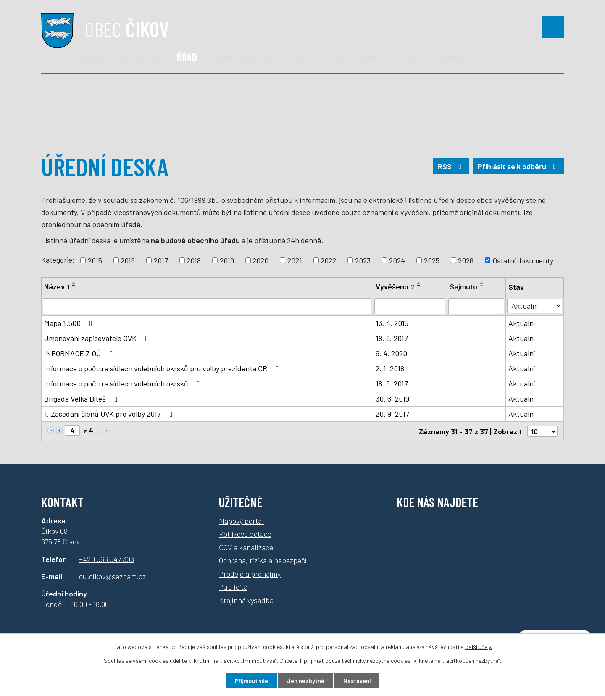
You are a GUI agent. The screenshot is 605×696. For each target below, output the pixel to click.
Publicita (233, 586)
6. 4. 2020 (391, 353)
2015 (95, 260)
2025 (431, 260)
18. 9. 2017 (392, 338)
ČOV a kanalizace (246, 547)
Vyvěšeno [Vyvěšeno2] (395, 286)
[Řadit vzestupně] (74, 282)
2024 (397, 260)
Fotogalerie (360, 56)
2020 (260, 260)
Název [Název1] (57, 286)
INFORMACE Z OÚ (80, 353)
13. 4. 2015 (392, 323)
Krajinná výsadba (246, 599)
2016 (128, 260)
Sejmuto (463, 286)
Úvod (93, 56)
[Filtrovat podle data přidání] (409, 306)
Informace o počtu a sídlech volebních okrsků (123, 383)
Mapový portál (241, 520)
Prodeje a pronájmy (250, 573)
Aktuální (521, 323)
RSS (451, 166)
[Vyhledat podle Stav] (534, 305)
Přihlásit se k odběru (519, 166)
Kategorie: (58, 259)
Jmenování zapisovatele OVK (98, 338)
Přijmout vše (251, 680)
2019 (227, 260)
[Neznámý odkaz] (51, 429)
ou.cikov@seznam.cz (112, 575)
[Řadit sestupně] (74, 286)
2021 (294, 260)
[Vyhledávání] (506, 27)
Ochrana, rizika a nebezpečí (262, 560)
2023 (363, 260)
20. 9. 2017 (392, 413)
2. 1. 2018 (390, 368)
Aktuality (140, 56)
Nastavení (357, 680)
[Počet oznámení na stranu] (542, 430)
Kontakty (458, 56)
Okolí (411, 56)
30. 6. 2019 (392, 398)
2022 (328, 260)
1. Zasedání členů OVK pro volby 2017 (110, 413)
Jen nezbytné (305, 680)
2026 (465, 260)
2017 (161, 260)
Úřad (187, 56)
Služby (304, 56)
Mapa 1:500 (70, 323)
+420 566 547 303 (106, 558)
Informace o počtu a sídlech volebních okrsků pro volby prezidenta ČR (163, 368)
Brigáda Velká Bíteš (82, 398)
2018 (194, 260)
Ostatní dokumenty (522, 260)
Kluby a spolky (244, 56)
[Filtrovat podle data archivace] (476, 306)
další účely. (478, 646)
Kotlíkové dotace (245, 533)
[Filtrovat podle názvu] (207, 306)
